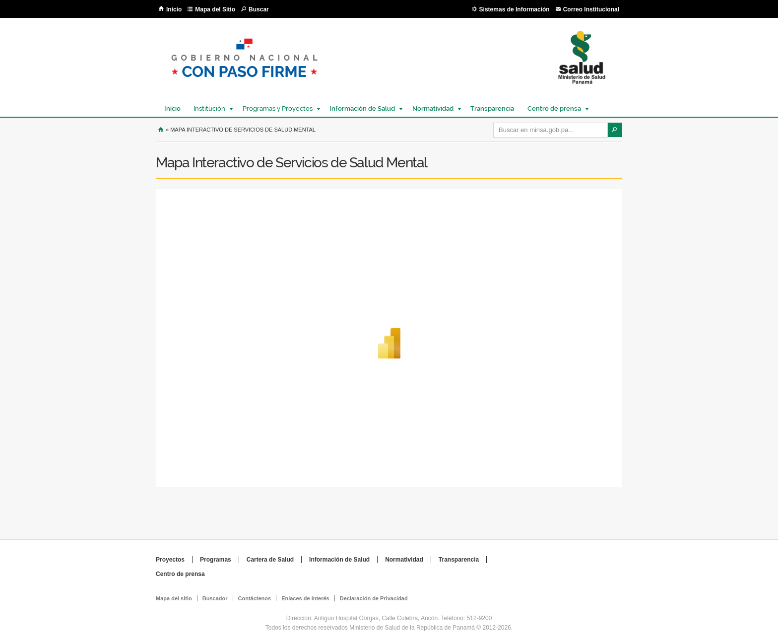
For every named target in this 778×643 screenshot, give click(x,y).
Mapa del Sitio (215, 9)
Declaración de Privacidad (374, 598)
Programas (215, 559)
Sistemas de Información (514, 9)
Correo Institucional (591, 9)
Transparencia (492, 108)
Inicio (174, 9)
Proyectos (170, 559)
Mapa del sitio (174, 598)
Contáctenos (254, 598)
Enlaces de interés (305, 598)
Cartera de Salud (270, 559)
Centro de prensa (553, 108)
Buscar (259, 9)
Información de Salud (361, 108)
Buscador (215, 598)
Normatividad (432, 108)
